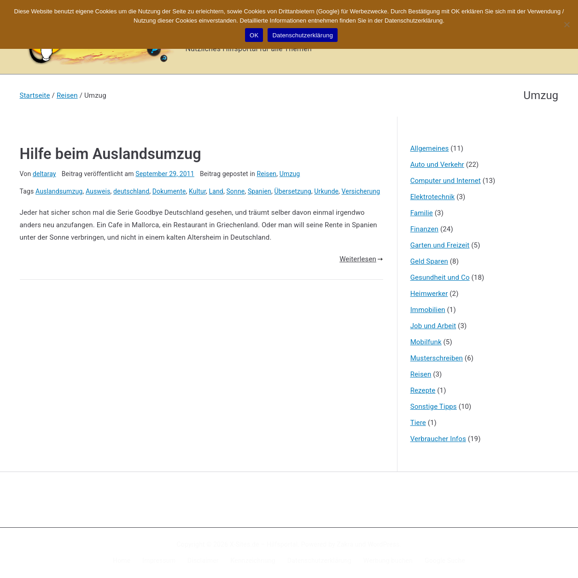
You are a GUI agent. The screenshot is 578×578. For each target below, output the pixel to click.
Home (121, 560)
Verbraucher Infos (438, 439)
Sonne (235, 191)
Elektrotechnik (432, 197)
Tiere (418, 423)
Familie (421, 213)
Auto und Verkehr (437, 164)
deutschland (131, 191)
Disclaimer (203, 560)
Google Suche (445, 560)
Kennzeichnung (253, 560)
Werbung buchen (388, 560)
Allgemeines (429, 148)
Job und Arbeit (433, 326)
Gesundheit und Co (440, 277)
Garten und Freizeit (440, 245)
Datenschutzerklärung (319, 560)
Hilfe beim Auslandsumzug (110, 154)
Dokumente (169, 191)
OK (254, 35)
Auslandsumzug (58, 191)
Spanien (259, 191)
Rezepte (423, 390)
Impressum (158, 560)
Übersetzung (292, 191)
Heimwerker (429, 293)
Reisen (266, 173)
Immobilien (427, 310)
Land (216, 191)
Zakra (345, 544)
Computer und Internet (445, 181)
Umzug (290, 173)
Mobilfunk (426, 342)
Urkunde (326, 191)
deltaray (44, 173)
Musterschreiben (436, 358)
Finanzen (424, 229)
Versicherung (361, 191)
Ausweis (98, 191)
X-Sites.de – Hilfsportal (264, 544)
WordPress (383, 544)
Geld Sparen (429, 261)
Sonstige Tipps (433, 406)
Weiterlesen (361, 259)
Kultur (197, 191)
